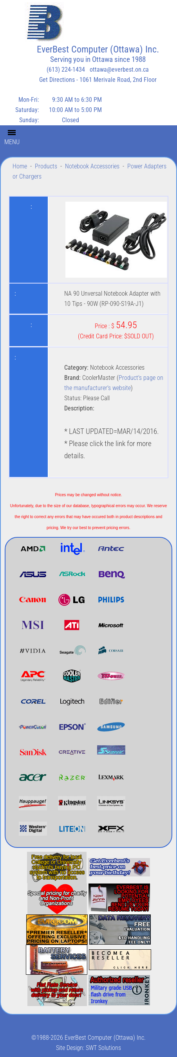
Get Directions (57, 79)
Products (46, 166)
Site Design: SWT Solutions (88, 1048)
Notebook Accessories (92, 166)
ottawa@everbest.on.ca (119, 69)
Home (20, 166)
